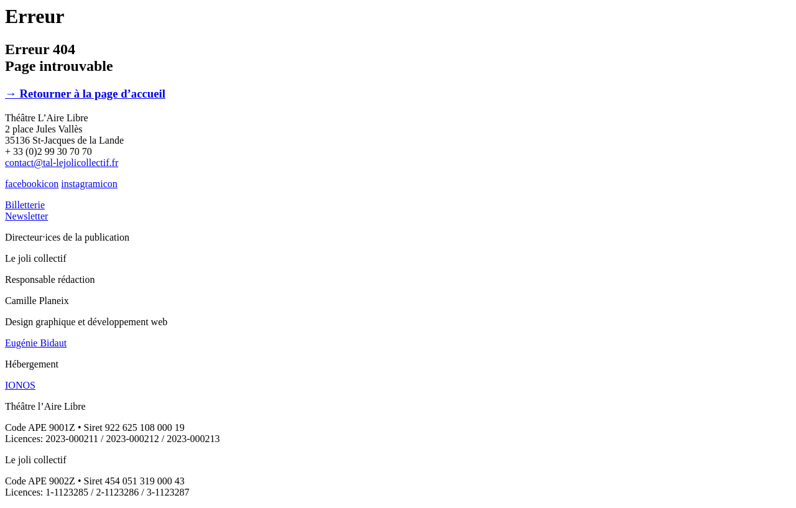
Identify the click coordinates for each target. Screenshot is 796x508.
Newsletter (26, 216)
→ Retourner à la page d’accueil (85, 93)
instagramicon (89, 183)
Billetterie (25, 205)
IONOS (20, 385)
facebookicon (31, 183)
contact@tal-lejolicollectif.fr (61, 162)
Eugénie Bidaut (36, 343)
